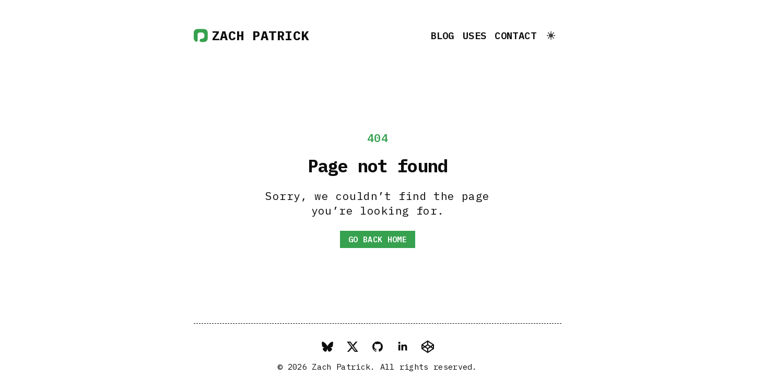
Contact (515, 35)
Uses (475, 35)
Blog (442, 35)
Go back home (377, 239)
